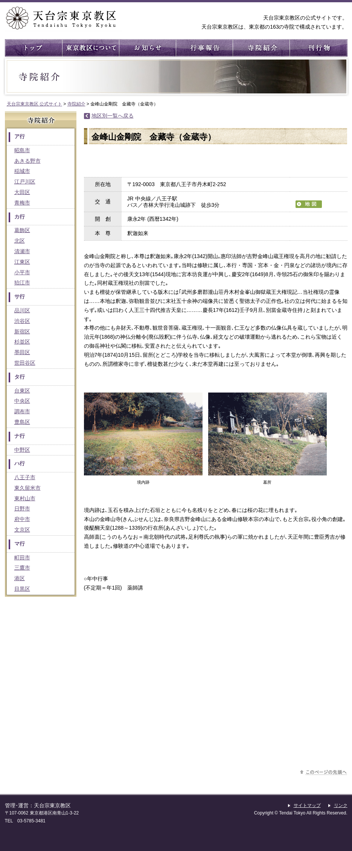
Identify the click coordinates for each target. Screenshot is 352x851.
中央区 (22, 401)
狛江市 (22, 283)
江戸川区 (24, 182)
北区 (19, 241)
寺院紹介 (260, 48)
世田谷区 (24, 363)
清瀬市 (22, 251)
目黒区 (22, 589)
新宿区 (22, 331)
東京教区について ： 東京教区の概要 (90, 48)
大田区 (22, 192)
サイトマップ (307, 805)
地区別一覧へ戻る (112, 116)
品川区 (22, 310)
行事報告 (203, 48)
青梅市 (22, 203)
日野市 (22, 509)
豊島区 (22, 422)
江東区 (22, 262)
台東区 (22, 391)
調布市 (22, 411)
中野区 (22, 450)
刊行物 (317, 48)
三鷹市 (22, 568)
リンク (340, 805)
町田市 (22, 558)
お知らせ (147, 48)
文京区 (22, 530)
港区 (19, 578)
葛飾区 (22, 230)
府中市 (22, 519)
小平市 (22, 272)
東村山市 (24, 498)
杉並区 (22, 342)
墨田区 (22, 352)
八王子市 (24, 477)
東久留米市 (27, 488)
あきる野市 (27, 161)
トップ (33, 48)
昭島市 (22, 150)
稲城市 (22, 171)
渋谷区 (22, 321)
